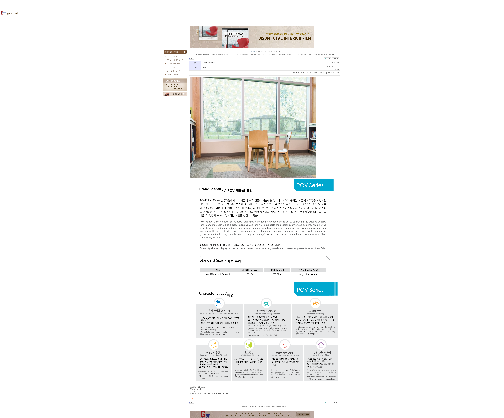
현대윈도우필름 (172, 67)
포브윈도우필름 (172, 56)
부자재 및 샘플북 (172, 74)
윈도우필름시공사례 (173, 71)
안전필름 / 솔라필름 (173, 63)
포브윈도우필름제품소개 (175, 60)
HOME (253, 52)
